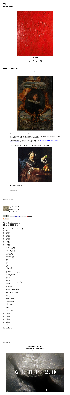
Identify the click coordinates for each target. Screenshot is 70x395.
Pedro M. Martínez (14, 206)
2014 (6, 313)
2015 (6, 312)
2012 (6, 316)
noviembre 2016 (10, 248)
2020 (6, 239)
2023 (6, 235)
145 (7, 294)
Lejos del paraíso (9, 304)
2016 (6, 245)
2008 (6, 322)
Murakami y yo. (9, 271)
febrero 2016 (9, 309)
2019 (6, 241)
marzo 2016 (9, 307)
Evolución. (8, 278)
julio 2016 (8, 254)
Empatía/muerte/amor (11, 274)
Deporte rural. (9, 268)
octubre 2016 (9, 250)
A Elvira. (8, 280)
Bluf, (7, 265)
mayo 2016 (8, 257)
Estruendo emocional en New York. (14, 272)
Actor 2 (7, 262)
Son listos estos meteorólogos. (12, 289)
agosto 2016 (9, 253)
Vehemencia (8, 277)
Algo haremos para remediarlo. (13, 292)
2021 (6, 238)
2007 (6, 324)
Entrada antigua (63, 202)
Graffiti (7, 285)
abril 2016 (8, 306)
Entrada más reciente (7, 202)
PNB (7, 295)
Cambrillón (8, 297)
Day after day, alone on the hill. (13, 266)
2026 (6, 230)
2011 (6, 318)
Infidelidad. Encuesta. (11, 298)
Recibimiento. (9, 286)
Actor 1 (35, 72)
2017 (6, 244)
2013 (6, 315)
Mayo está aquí (9, 303)
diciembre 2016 (9, 247)
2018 (6, 242)
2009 (6, 321)
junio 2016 (8, 256)
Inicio (36, 202)
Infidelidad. (8, 300)
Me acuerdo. (8, 275)
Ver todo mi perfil (13, 211)
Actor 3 (7, 260)
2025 (6, 232)
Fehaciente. (8, 291)
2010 (6, 319)
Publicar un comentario (8, 199)
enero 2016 (8, 310)
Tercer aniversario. (10, 301)
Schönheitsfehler (9, 259)
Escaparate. (8, 288)
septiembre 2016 (10, 251)
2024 (6, 233)
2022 (6, 236)
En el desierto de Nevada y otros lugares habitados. (17, 281)
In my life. (8, 269)
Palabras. (8, 283)
